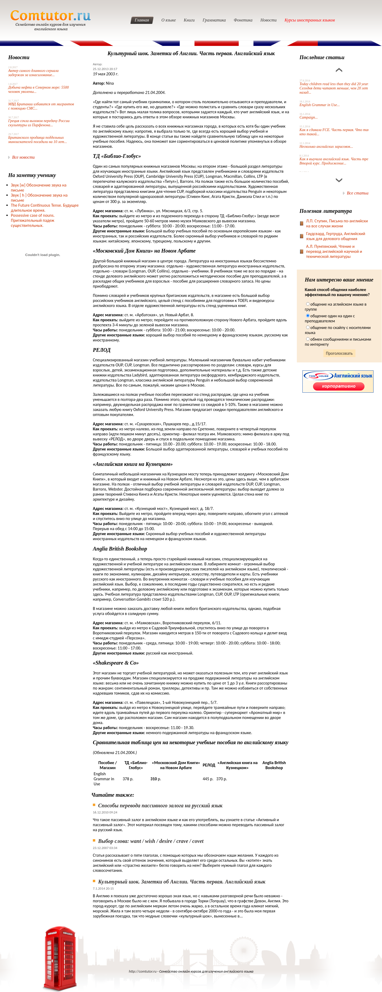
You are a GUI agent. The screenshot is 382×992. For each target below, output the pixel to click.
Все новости (23, 157)
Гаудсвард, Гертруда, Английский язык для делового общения (335, 236)
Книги (189, 20)
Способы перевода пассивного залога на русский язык (160, 805)
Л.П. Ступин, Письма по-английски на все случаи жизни (337, 223)
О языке (169, 20)
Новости (269, 20)
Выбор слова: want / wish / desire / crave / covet (150, 841)
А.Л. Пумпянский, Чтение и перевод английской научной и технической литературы (334, 251)
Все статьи (357, 193)
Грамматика (214, 20)
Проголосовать (339, 353)
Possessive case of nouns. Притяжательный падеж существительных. (33, 220)
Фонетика (243, 20)
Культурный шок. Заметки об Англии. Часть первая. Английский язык (181, 882)
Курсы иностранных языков (310, 20)
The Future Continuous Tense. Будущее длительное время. (45, 208)
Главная (142, 20)
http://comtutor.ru (143, 971)
